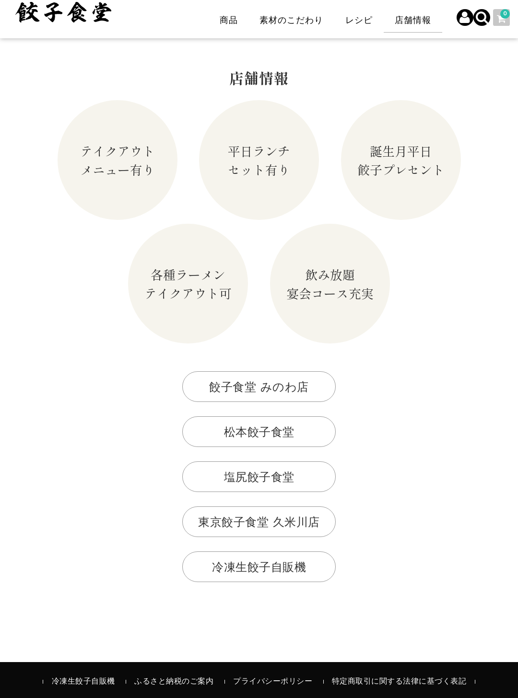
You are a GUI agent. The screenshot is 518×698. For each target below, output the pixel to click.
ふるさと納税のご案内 (173, 682)
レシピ (356, 20)
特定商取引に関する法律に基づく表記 (399, 682)
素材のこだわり (289, 20)
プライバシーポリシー (272, 682)
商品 (226, 20)
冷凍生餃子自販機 (83, 682)
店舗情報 (410, 20)
